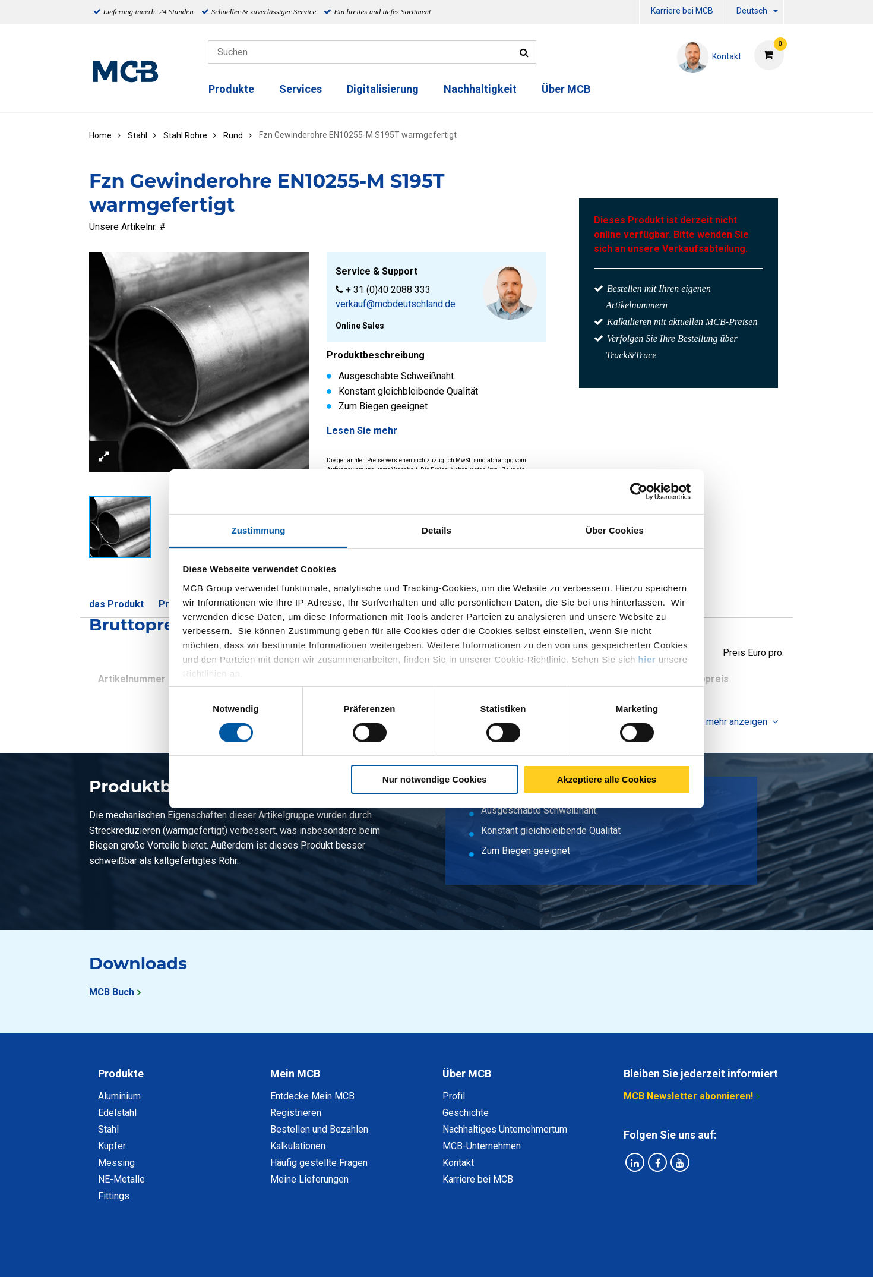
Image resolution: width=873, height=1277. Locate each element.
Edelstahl (117, 1112)
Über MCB (566, 89)
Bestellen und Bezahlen (319, 1129)
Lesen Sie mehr (362, 430)
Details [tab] (436, 530)
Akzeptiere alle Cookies (607, 779)
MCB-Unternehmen (481, 1146)
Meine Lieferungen (309, 1179)
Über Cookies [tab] (615, 530)
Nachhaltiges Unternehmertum (504, 1129)
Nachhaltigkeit (480, 89)
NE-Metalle (121, 1179)
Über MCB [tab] (466, 1073)
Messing (116, 1162)
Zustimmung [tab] (259, 530)
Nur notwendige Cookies (434, 779)
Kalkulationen (297, 1146)
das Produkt (116, 604)
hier (647, 659)
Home (100, 135)
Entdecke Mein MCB (312, 1096)
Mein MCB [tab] (295, 1073)
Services (300, 89)
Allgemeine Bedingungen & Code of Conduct (416, 1254)
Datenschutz (281, 1254)
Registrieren (295, 1112)
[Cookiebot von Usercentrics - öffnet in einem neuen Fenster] (639, 491)
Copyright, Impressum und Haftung (596, 1254)
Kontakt (458, 1162)
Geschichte (465, 1112)
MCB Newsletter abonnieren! (688, 1096)
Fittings (113, 1196)
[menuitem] (637, 12)
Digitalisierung (383, 89)
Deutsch (751, 10)
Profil (453, 1096)
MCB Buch (111, 992)
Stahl (108, 1129)
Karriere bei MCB (682, 10)
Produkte (231, 89)
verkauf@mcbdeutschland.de (396, 304)
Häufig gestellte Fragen (319, 1162)
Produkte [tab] (121, 1073)
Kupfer (112, 1146)
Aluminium (119, 1096)
